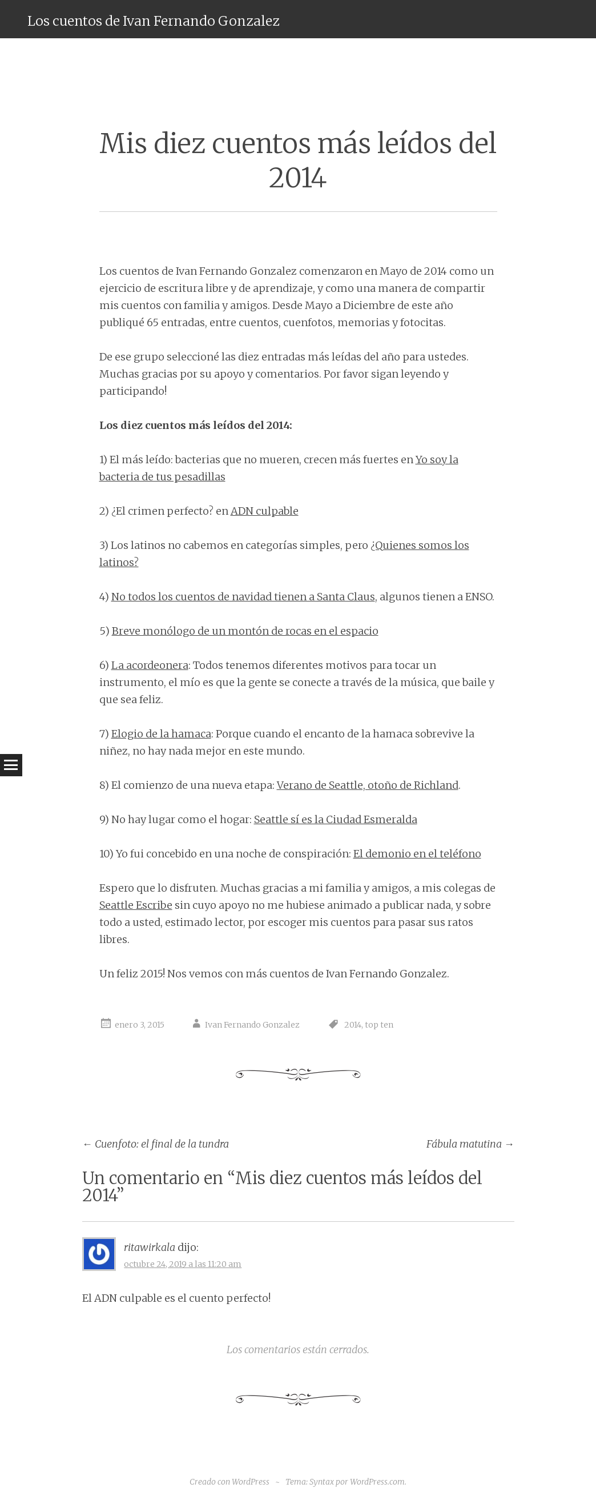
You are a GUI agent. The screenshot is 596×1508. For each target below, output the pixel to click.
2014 (352, 1025)
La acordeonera (149, 665)
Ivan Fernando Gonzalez (252, 1025)
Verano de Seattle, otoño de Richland (367, 785)
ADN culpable (265, 511)
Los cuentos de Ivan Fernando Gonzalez (153, 21)
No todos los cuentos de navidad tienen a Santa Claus (243, 596)
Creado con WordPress (229, 1482)
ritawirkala (149, 1247)
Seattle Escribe (135, 905)
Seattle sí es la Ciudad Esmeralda (335, 819)
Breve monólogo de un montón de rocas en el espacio (245, 630)
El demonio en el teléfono (417, 853)
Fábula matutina (470, 1143)
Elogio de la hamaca (161, 733)
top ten (379, 1025)
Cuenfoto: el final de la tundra (155, 1143)
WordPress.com (377, 1482)
